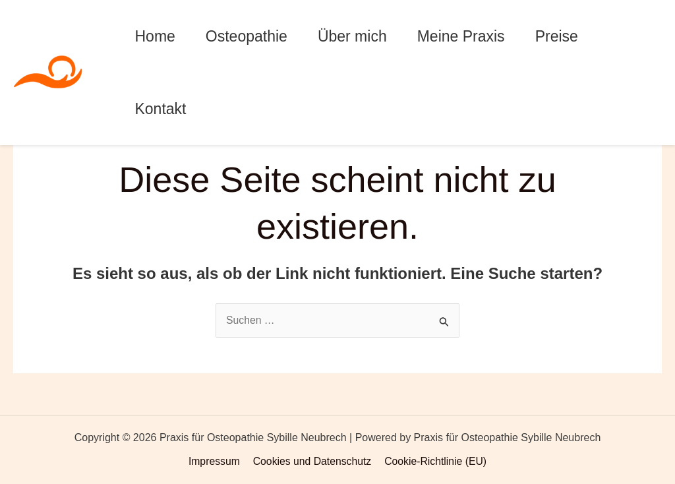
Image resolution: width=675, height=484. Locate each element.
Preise (556, 36)
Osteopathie (246, 36)
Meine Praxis (461, 36)
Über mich (352, 36)
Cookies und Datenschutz (312, 461)
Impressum (215, 461)
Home (154, 36)
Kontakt (160, 108)
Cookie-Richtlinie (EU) (434, 461)
